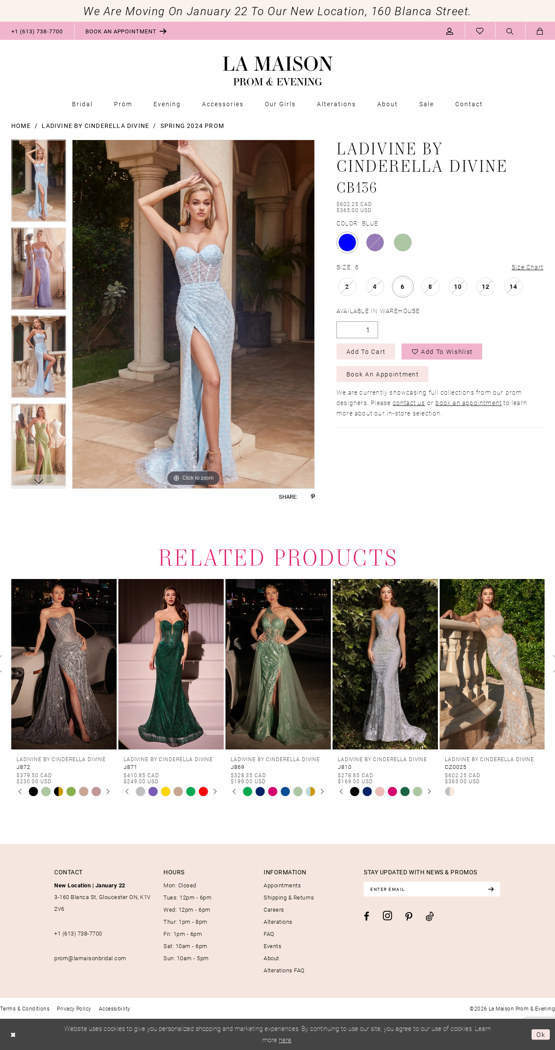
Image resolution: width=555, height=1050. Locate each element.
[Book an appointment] (126, 31)
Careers (274, 909)
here (285, 1039)
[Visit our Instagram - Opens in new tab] (387, 915)
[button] (450, 31)
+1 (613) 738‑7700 (78, 933)
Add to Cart (366, 351)
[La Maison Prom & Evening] (278, 71)
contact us (409, 403)
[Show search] (510, 31)
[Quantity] (357, 329)
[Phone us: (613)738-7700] (37, 31)
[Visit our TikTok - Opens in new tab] (430, 916)
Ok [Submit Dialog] (540, 1034)
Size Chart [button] (527, 267)
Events (272, 946)
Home (21, 125)
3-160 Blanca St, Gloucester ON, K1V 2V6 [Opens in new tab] (102, 897)
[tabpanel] (38, 184)
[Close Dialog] (13, 1034)
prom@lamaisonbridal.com (90, 958)
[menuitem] (37, 31)
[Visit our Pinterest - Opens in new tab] (408, 917)
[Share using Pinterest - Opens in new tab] (313, 497)
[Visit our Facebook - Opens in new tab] (366, 916)
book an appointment (468, 403)
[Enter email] (432, 889)
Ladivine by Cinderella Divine (95, 125)
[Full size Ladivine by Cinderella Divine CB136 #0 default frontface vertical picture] (193, 314)
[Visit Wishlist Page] (480, 31)
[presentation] (64, 664)
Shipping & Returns (289, 897)
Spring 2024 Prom (192, 125)
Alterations (278, 922)
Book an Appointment (382, 374)
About (271, 958)
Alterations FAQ (284, 970)
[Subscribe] (491, 889)
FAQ (269, 934)
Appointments (282, 885)
